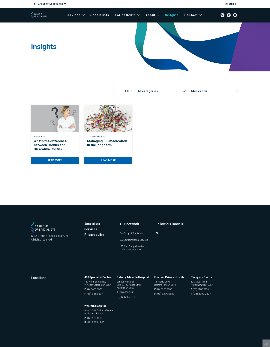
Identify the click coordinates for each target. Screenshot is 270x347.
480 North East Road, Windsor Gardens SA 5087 (100, 281)
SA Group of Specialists (50, 4)
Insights (175, 19)
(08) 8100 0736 (206, 288)
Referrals (230, 3)
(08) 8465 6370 (94, 288)
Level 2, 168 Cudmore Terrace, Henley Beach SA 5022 (102, 311)
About (156, 19)
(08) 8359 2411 (131, 292)
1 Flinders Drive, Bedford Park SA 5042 (172, 281)
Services (78, 19)
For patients (130, 19)
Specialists (103, 19)
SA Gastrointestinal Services (131, 235)
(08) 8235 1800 (94, 318)
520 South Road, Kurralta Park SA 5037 (208, 281)
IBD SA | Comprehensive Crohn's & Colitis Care (134, 245)
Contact (196, 19)
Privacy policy (95, 230)
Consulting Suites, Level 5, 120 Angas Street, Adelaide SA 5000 (136, 283)
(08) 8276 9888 (169, 288)
